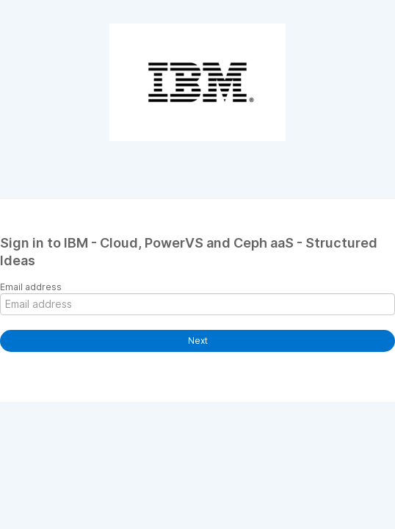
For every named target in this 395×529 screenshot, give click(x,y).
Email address (31, 286)
